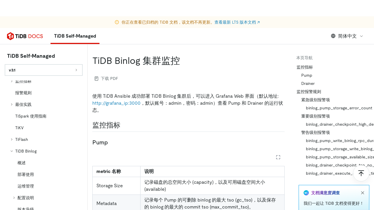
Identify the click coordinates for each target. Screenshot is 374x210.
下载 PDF (106, 78)
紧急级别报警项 (315, 99)
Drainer (308, 83)
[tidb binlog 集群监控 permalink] (184, 60)
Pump (306, 75)
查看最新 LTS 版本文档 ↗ (237, 6)
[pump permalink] (112, 142)
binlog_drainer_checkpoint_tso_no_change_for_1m (337, 165)
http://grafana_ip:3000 (116, 103)
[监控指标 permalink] (125, 125)
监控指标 (305, 67)
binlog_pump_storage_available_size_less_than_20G (337, 157)
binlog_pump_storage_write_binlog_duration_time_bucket (337, 148)
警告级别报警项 (315, 132)
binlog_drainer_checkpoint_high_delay (337, 124)
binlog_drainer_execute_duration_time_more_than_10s (337, 173)
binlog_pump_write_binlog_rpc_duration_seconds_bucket (337, 140)
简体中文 (347, 36)
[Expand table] (278, 157)
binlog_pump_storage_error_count (337, 108)
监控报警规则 (309, 91)
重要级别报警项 (315, 116)
